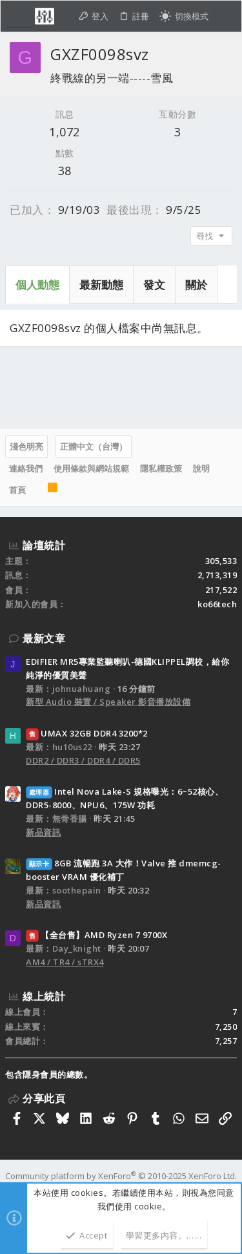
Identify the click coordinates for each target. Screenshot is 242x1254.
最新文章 (44, 638)
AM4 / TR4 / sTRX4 (65, 962)
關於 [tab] (196, 284)
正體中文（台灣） (93, 446)
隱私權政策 (161, 468)
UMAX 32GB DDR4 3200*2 (87, 733)
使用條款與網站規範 (91, 468)
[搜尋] (225, 16)
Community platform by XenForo (121, 1176)
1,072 (64, 132)
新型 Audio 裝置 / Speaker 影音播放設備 (108, 701)
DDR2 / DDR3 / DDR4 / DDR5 (83, 760)
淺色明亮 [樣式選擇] (26, 446)
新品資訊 (43, 832)
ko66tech (217, 604)
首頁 (17, 490)
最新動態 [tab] (101, 284)
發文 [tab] (154, 284)
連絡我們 (26, 468)
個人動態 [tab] (37, 284)
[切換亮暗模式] (184, 16)
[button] (19, 16)
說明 (201, 468)
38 (65, 170)
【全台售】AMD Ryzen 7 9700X (96, 935)
